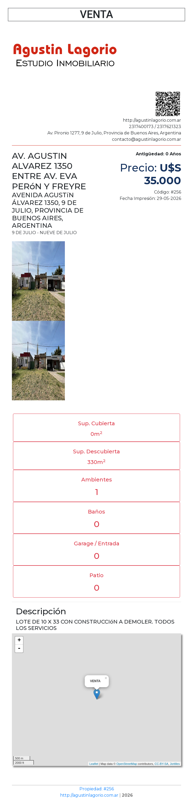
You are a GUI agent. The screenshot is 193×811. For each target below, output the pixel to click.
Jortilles (175, 763)
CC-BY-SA (161, 763)
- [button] (19, 648)
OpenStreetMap (126, 763)
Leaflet (93, 763)
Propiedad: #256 (96, 788)
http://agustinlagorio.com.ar (89, 795)
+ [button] (19, 641)
